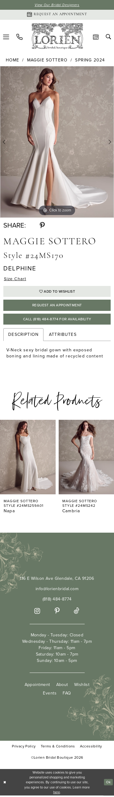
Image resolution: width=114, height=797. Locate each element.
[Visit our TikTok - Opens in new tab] (77, 612)
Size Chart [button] (15, 279)
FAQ (67, 694)
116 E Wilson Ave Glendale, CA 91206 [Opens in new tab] (57, 579)
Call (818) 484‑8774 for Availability (57, 320)
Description (23, 336)
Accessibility (91, 747)
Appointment (37, 686)
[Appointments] (57, 15)
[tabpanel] (57, 142)
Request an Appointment (57, 306)
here (56, 793)
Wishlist (82, 686)
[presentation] (28, 458)
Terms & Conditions (58, 747)
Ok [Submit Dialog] (108, 783)
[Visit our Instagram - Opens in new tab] (37, 612)
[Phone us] (19, 37)
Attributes (63, 336)
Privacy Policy (24, 747)
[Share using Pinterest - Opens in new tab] (42, 226)
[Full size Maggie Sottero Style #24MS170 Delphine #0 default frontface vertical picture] (57, 142)
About (62, 686)
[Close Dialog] (5, 784)
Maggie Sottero (47, 60)
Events (50, 694)
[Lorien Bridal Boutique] (57, 37)
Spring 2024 (90, 60)
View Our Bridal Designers (57, 4)
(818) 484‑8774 (57, 600)
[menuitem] (19, 37)
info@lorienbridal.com (57, 590)
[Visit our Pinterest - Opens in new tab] (57, 612)
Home (12, 60)
